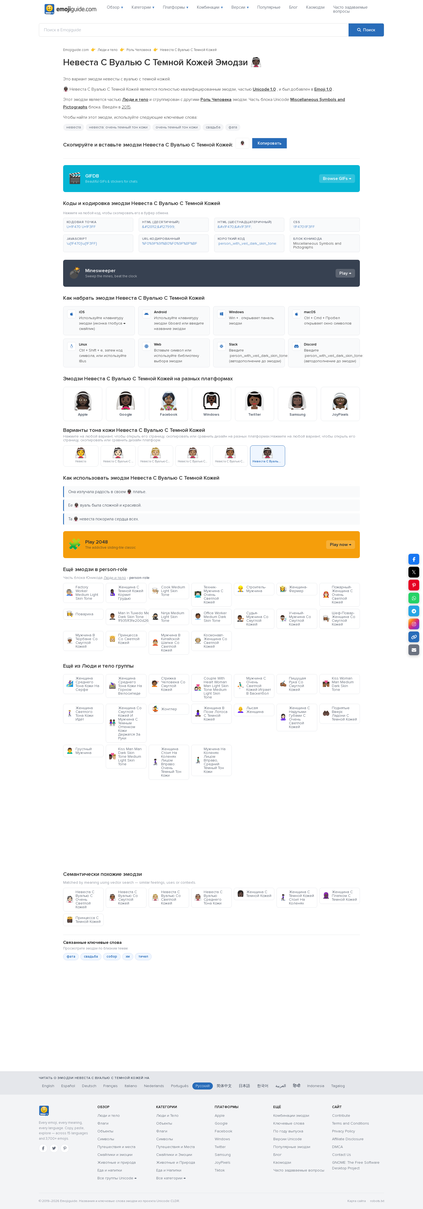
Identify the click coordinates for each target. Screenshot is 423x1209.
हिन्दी (296, 1086)
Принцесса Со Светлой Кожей (124, 639)
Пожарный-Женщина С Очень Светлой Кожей (337, 594)
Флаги (102, 1123)
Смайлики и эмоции (114, 1154)
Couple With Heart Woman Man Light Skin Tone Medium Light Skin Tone (211, 687)
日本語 (244, 1086)
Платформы (175, 7)
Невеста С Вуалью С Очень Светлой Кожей (80, 899)
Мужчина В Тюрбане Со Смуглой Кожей (82, 641)
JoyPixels (222, 1162)
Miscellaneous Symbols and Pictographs (317, 245)
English (48, 1086)
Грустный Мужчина (79, 751)
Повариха (79, 614)
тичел (143, 956)
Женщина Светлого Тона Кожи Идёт (79, 714)
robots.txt (377, 1201)
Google (221, 1123)
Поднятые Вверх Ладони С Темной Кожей (339, 714)
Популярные (269, 7)
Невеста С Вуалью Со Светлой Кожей (166, 898)
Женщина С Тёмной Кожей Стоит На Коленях (296, 898)
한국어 (262, 1086)
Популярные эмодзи (291, 1147)
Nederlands (154, 1086)
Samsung (223, 1154)
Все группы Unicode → (117, 1178)
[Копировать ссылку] (413, 636)
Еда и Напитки (168, 1170)
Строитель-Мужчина (251, 589)
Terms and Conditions (350, 1123)
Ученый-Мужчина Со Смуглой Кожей (295, 619)
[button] (98, 225)
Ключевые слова (288, 1123)
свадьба (213, 127)
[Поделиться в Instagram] (413, 624)
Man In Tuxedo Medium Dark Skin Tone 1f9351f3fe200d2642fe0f (127, 617)
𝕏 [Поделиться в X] (414, 572)
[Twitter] (54, 1148)
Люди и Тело (167, 1115)
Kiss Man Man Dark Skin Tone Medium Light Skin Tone (125, 756)
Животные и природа (116, 1162)
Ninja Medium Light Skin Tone (168, 617)
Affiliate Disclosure (348, 1139)
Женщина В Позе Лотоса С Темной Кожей (210, 714)
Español (68, 1086)
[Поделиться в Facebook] (413, 559)
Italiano (131, 1086)
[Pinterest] (64, 1148)
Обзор (115, 7)
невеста (73, 127)
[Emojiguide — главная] (44, 1110)
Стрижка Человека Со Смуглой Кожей (168, 684)
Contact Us (341, 1154)
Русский (203, 1086)
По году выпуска (288, 1131)
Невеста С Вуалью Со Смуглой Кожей (123, 898)
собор (112, 956)
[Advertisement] (211, 825)
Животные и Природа (175, 1162)
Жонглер (164, 709)
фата (232, 127)
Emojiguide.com (76, 50)
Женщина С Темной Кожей (254, 894)
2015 (126, 107)
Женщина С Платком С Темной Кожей (339, 896)
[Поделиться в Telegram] (413, 611)
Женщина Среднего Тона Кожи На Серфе (82, 684)
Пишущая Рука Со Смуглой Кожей (292, 684)
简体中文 (224, 1086)
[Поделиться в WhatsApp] (413, 598)
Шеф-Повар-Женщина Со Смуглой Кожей (338, 619)
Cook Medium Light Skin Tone (168, 591)
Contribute (341, 1115)
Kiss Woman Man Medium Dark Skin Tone (338, 684)
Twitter (220, 1147)
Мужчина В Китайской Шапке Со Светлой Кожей (166, 643)
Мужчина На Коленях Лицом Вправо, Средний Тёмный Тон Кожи (210, 760)
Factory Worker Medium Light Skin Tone (82, 593)
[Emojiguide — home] (70, 9)
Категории (143, 7)
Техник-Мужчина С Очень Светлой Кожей (208, 594)
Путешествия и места (116, 1147)
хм (128, 956)
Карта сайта (356, 1201)
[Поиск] (366, 29)
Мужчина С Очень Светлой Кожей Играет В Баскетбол (254, 686)
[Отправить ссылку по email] (413, 649)
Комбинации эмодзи (291, 1115)
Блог (293, 7)
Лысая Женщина (250, 710)
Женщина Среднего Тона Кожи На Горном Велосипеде (125, 686)
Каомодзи (315, 7)
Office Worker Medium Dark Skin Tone (210, 617)
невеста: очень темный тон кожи (118, 127)
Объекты (105, 1131)
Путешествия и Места (175, 1147)
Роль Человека (139, 50)
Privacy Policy (343, 1131)
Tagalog (338, 1086)
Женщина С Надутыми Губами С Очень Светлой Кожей (294, 717)
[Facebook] (43, 1148)
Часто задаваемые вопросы (350, 9)
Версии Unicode (287, 1139)
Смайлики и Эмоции (174, 1154)
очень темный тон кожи (177, 127)
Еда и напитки (109, 1170)
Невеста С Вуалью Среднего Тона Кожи (208, 898)
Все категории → (171, 1178)
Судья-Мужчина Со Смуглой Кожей (252, 619)
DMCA (337, 1147)
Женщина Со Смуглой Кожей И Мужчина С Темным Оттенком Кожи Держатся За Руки (125, 723)
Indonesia (315, 1086)
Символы (105, 1139)
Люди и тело (108, 50)
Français (110, 1086)
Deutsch (89, 1086)
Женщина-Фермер (293, 589)
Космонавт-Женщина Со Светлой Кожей (210, 641)
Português (180, 1086)
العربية (280, 1086)
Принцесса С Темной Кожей (83, 920)
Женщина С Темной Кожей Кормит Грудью (126, 593)
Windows (222, 1139)
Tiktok (220, 1170)
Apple (220, 1115)
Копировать (269, 143)
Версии (240, 7)
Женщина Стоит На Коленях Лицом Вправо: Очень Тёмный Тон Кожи (166, 762)
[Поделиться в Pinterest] (413, 585)
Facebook (223, 1131)
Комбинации (210, 7)
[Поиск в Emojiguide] (194, 29)
